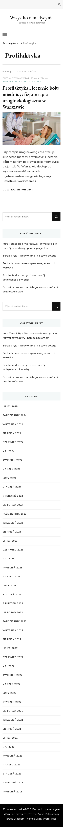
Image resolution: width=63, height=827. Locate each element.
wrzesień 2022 (13, 630)
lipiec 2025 (10, 406)
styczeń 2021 (12, 773)
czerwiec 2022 (13, 657)
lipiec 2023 (10, 540)
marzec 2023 (11, 576)
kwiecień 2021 (12, 755)
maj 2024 (8, 451)
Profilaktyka (32, 81)
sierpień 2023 (12, 531)
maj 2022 (8, 666)
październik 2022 (15, 621)
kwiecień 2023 (12, 567)
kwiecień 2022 (12, 675)
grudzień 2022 (13, 603)
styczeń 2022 (12, 702)
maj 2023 (8, 558)
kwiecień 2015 (12, 791)
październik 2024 (15, 415)
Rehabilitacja (11, 81)
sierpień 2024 (12, 433)
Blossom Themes (24, 819)
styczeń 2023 (12, 594)
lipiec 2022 (10, 648)
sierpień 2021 (12, 729)
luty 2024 (9, 478)
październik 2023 (15, 513)
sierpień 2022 (12, 639)
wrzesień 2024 (13, 424)
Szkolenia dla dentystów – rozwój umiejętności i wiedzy (24, 277)
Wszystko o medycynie (31, 17)
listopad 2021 (13, 711)
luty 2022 (9, 693)
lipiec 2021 (10, 737)
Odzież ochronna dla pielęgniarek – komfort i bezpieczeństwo (30, 289)
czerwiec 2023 (13, 549)
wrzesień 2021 (13, 719)
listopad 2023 (13, 505)
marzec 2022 (11, 684)
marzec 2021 (11, 764)
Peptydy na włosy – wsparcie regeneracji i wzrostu (29, 266)
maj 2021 (8, 746)
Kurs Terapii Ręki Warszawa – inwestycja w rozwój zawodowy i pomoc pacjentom (30, 246)
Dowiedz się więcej (18, 189)
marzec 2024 (11, 469)
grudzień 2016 (13, 782)
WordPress (49, 819)
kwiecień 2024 (12, 460)
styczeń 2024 (12, 487)
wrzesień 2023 (13, 522)
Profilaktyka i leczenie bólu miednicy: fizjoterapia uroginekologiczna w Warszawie (31, 97)
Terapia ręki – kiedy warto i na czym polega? (30, 256)
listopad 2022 (13, 612)
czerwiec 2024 (13, 442)
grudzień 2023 (13, 496)
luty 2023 (9, 585)
